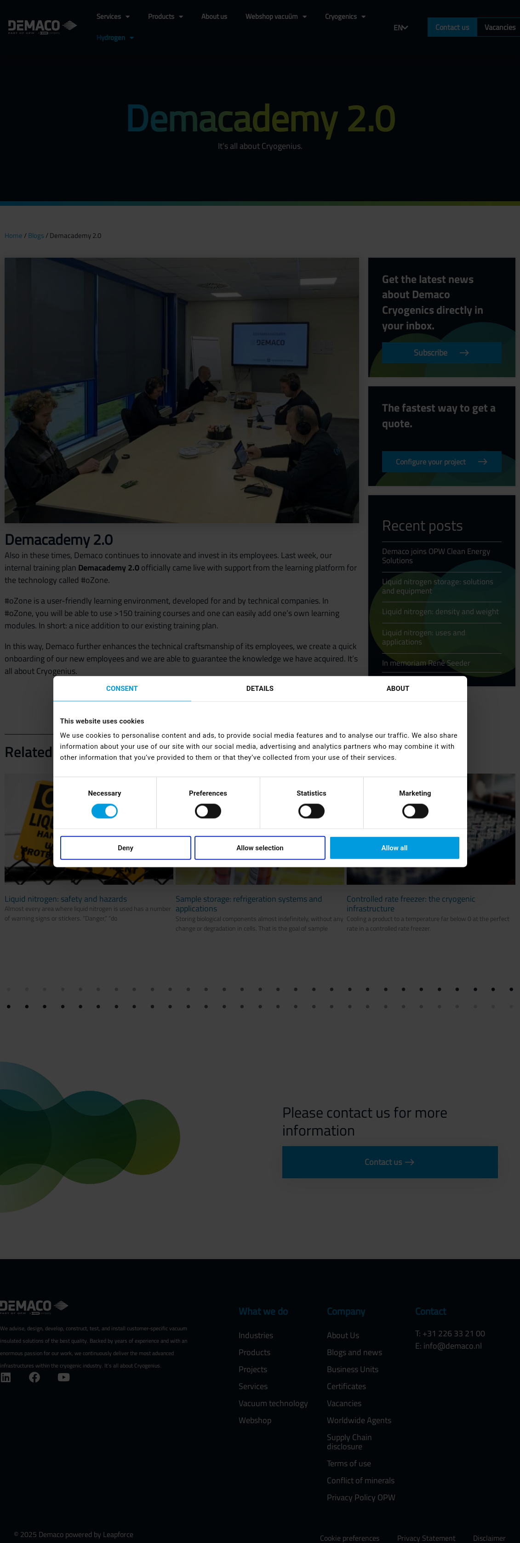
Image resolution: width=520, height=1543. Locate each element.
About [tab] (398, 688)
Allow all (395, 848)
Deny (125, 848)
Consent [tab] (122, 688)
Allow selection (259, 848)
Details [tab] (260, 688)
